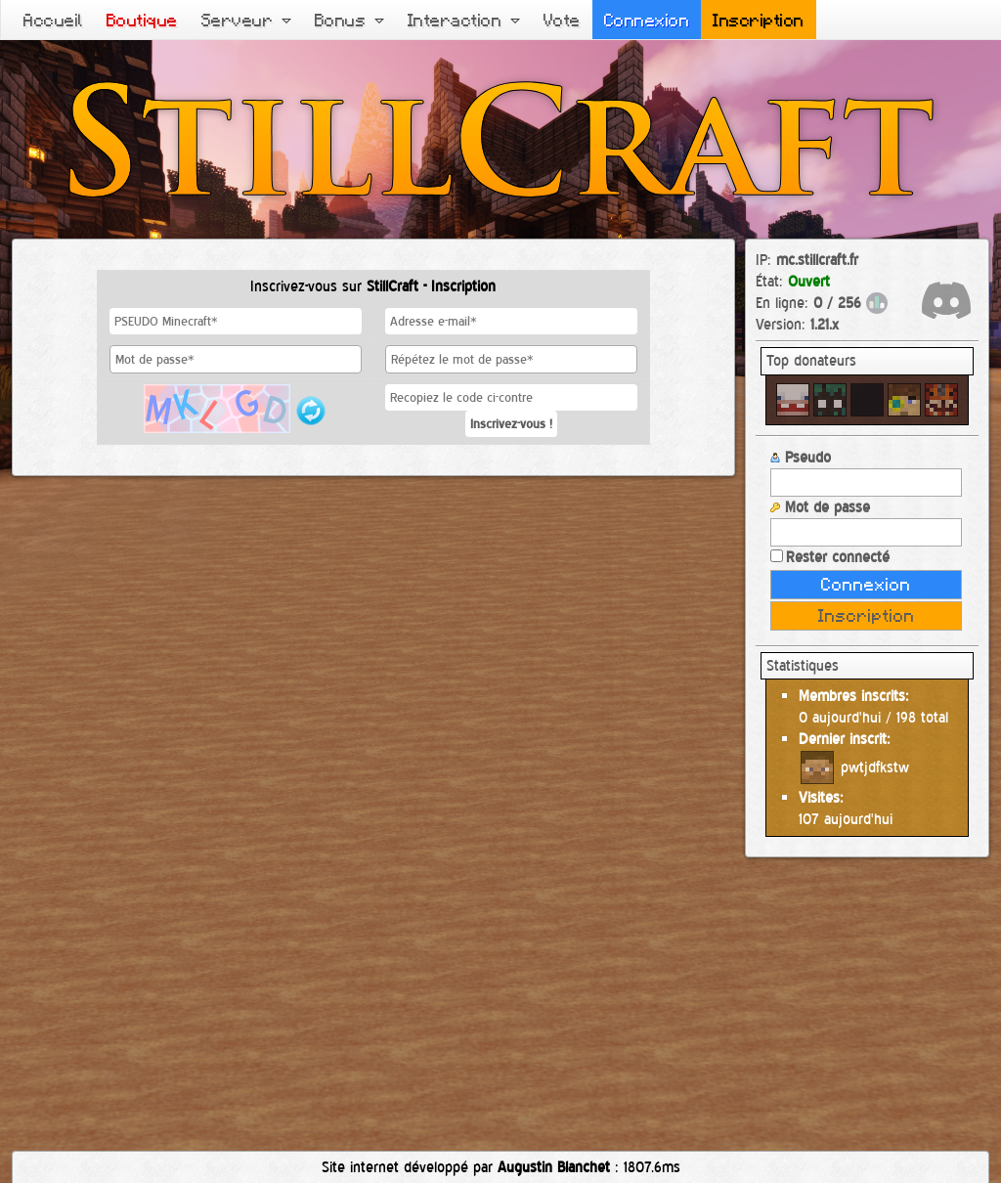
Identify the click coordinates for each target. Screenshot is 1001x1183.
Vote (562, 19)
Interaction (464, 19)
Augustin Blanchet (554, 1167)
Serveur (246, 19)
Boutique (142, 19)
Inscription (759, 19)
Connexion (647, 19)
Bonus (349, 19)
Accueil (53, 19)
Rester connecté (830, 557)
